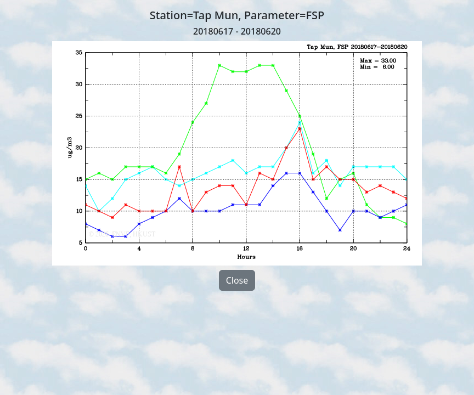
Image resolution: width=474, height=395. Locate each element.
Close (237, 280)
